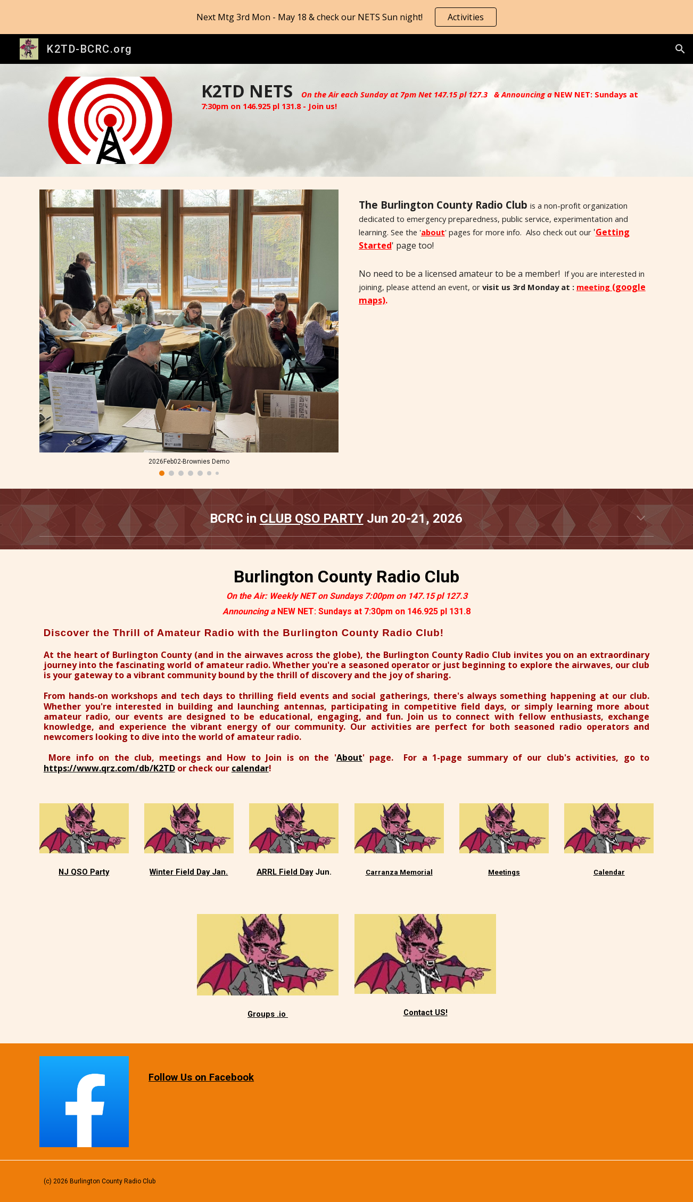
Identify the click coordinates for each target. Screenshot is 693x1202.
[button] (680, 49)
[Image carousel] (189, 333)
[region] (346, 17)
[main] (425, 96)
